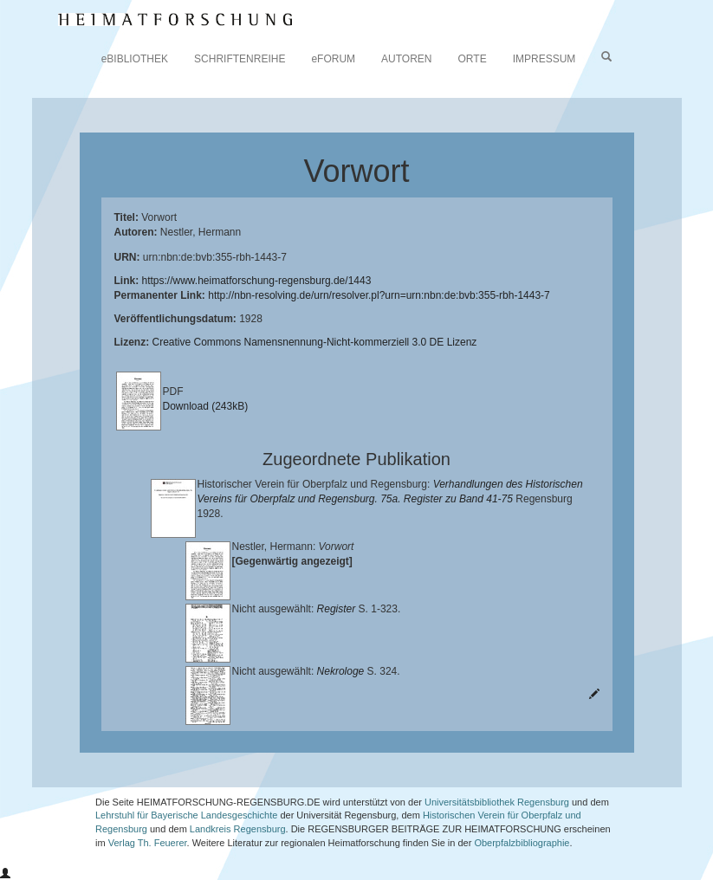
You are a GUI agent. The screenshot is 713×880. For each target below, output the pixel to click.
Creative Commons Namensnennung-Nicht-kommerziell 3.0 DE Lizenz (314, 342)
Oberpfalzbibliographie (521, 843)
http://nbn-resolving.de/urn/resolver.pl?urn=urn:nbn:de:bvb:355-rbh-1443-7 (379, 295)
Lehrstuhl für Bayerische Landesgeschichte (186, 815)
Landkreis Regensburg (238, 829)
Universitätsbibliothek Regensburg (497, 802)
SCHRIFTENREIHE (239, 59)
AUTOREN (406, 59)
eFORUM (333, 59)
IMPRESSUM (544, 59)
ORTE (472, 59)
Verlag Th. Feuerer (147, 843)
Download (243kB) (206, 406)
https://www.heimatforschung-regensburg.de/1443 (257, 281)
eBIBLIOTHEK (134, 59)
